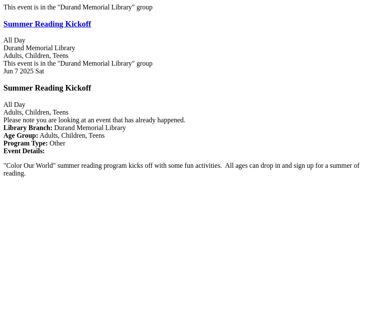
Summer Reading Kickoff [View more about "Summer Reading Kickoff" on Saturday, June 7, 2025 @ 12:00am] (47, 23)
